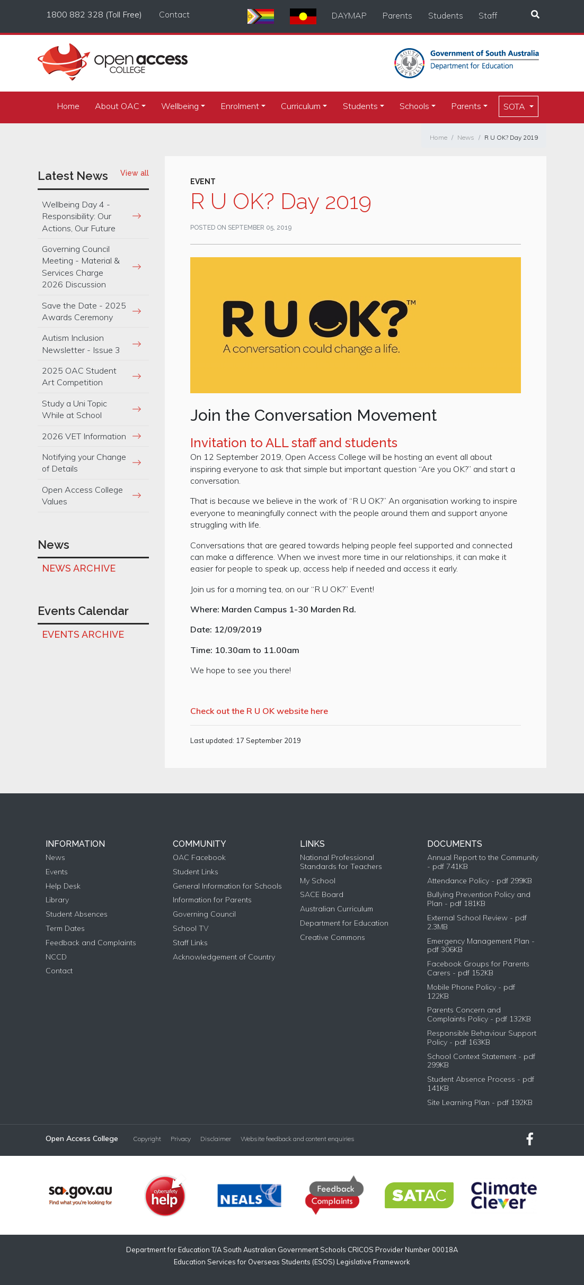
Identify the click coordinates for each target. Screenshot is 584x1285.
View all (134, 173)
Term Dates (65, 928)
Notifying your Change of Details (84, 462)
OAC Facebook (199, 857)
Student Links (195, 871)
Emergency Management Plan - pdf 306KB (481, 946)
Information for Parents (212, 899)
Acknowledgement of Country (224, 957)
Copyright (147, 1139)
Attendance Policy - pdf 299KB (479, 880)
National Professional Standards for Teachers (341, 862)
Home (68, 106)
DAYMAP (349, 15)
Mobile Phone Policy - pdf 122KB (471, 992)
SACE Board (321, 894)
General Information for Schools (227, 886)
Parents (397, 15)
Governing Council (204, 914)
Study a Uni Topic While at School (74, 409)
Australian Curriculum (336, 908)
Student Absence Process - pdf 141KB (480, 1084)
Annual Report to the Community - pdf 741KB (482, 862)
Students (445, 15)
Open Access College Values (82, 495)
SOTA (515, 106)
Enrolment (239, 106)
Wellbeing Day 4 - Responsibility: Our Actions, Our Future (79, 216)
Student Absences (77, 914)
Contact (174, 14)
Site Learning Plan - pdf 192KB (480, 1102)
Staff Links (190, 942)
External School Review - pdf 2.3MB (477, 922)
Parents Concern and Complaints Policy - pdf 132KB (479, 1015)
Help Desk (63, 886)
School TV (190, 928)
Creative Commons (332, 937)
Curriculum (301, 106)
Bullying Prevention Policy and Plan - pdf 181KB (478, 899)
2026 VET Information (84, 436)
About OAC (117, 106)
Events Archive (83, 634)
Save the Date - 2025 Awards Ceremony (84, 311)
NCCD (56, 957)
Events (57, 871)
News (465, 137)
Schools (414, 106)
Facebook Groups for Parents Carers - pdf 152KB (478, 969)
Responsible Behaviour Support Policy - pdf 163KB (481, 1038)
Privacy (181, 1139)
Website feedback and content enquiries (298, 1139)
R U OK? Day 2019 (511, 137)
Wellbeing (180, 106)
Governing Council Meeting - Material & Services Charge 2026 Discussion (81, 266)
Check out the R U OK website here (259, 710)
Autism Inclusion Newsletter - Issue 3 (81, 343)
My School (317, 880)
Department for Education (344, 923)
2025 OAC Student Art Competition (79, 376)
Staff (488, 15)
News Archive (79, 568)
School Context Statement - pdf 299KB (481, 1061)
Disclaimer (215, 1139)
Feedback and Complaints (91, 942)
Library (57, 899)
